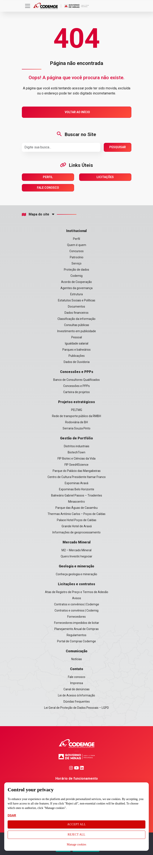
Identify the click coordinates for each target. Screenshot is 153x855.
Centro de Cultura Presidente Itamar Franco (77, 476)
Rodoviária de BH (76, 422)
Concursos (76, 251)
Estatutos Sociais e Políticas (76, 300)
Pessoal (76, 337)
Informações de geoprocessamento (76, 532)
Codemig (76, 275)
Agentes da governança (76, 288)
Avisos (76, 598)
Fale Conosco (48, 187)
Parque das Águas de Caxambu (76, 507)
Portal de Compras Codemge (76, 641)
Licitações (105, 177)
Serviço (76, 263)
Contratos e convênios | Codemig (76, 610)
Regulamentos (76, 635)
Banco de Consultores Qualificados (76, 379)
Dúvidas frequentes (76, 701)
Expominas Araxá (76, 483)
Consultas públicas (76, 324)
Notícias (76, 659)
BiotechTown (76, 452)
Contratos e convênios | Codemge (76, 604)
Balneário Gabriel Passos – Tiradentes (76, 495)
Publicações (77, 355)
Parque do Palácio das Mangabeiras (77, 470)
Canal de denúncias (76, 689)
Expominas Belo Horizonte (76, 489)
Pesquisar (117, 147)
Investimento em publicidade (76, 331)
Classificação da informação (76, 318)
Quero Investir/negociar (76, 556)
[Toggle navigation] (27, 6)
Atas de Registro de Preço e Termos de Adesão (76, 592)
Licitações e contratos (76, 584)
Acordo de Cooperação (76, 281)
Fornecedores (76, 616)
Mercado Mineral (77, 542)
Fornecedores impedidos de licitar (76, 622)
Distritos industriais (76, 446)
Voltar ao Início (77, 112)
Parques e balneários (76, 349)
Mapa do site (35, 214)
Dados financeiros (76, 312)
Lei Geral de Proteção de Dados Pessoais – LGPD (76, 707)
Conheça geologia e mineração (76, 574)
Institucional (76, 231)
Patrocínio (76, 257)
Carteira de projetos (76, 392)
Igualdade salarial (76, 343)
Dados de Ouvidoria (77, 361)
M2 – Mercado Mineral (76, 550)
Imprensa (76, 683)
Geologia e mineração (76, 566)
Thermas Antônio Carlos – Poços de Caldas (76, 513)
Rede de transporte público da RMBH (76, 416)
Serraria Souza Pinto (76, 428)
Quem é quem (76, 244)
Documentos (76, 306)
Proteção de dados (76, 269)
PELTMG (76, 409)
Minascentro (76, 501)
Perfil (48, 177)
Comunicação (76, 651)
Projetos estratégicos (76, 402)
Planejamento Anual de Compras (76, 628)
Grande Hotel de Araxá (77, 526)
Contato (76, 669)
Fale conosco (76, 676)
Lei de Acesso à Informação (76, 695)
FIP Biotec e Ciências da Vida (76, 458)
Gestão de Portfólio (76, 438)
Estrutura (76, 294)
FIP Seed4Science (76, 464)
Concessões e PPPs (76, 372)
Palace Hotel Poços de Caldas (76, 520)
